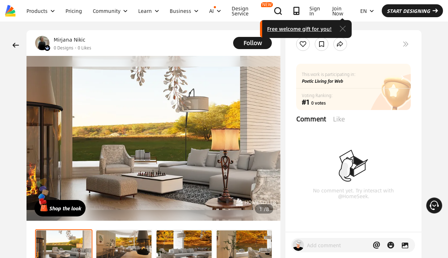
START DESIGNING (412, 11)
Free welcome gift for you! (299, 28)
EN (367, 11)
